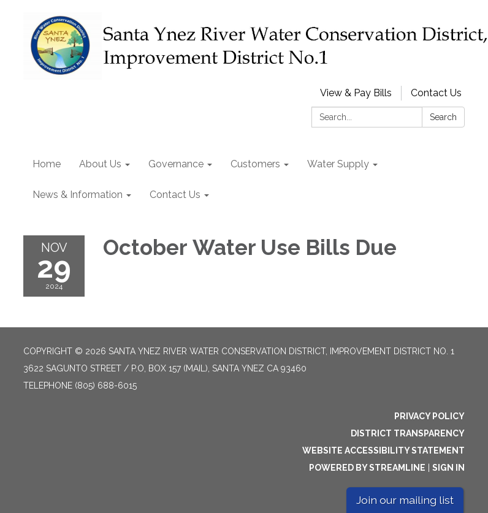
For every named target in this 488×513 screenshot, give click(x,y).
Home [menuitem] (46, 164)
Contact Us (436, 93)
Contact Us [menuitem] (175, 194)
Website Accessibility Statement (383, 450)
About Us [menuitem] (100, 164)
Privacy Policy (429, 416)
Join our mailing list (405, 499)
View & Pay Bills (356, 93)
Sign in (448, 468)
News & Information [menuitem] (77, 194)
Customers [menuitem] (255, 164)
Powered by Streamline (367, 468)
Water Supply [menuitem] (338, 164)
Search (443, 117)
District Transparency (408, 433)
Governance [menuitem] (176, 164)
